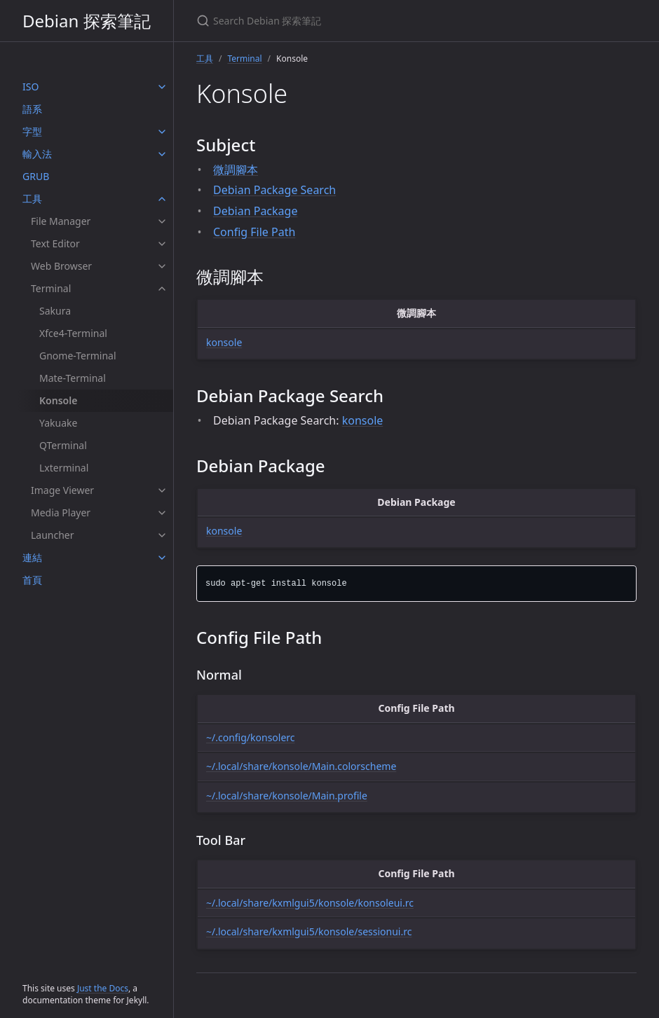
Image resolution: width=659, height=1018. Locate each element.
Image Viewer (62, 490)
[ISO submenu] (162, 87)
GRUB (35, 176)
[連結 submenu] (162, 557)
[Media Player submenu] (162, 513)
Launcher (52, 535)
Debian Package (255, 211)
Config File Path (254, 232)
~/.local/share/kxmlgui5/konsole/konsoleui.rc (310, 902)
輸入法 (37, 153)
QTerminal (63, 445)
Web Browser (61, 266)
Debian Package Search (274, 190)
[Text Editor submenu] (162, 244)
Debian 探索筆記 (86, 20)
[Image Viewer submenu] (162, 490)
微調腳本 (235, 169)
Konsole (58, 400)
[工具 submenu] (162, 199)
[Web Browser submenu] (162, 266)
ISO (30, 86)
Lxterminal (63, 467)
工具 (32, 198)
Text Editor (55, 243)
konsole (224, 342)
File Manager (60, 221)
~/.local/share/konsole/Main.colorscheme (301, 766)
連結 (32, 557)
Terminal (51, 288)
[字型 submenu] (162, 132)
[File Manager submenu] (162, 221)
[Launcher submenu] (162, 535)
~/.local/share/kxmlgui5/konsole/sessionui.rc (309, 931)
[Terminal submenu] (162, 288)
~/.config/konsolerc (250, 737)
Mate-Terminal (72, 378)
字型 (32, 131)
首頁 (32, 579)
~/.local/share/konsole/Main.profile (286, 795)
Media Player (60, 512)
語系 (32, 109)
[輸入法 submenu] (162, 154)
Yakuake (58, 422)
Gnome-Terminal (77, 355)
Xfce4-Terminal (73, 333)
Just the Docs (102, 988)
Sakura (55, 310)
